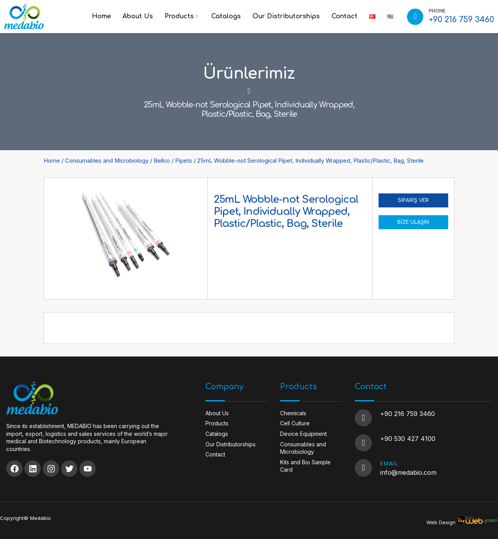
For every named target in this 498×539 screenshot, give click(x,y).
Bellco (162, 160)
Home (101, 16)
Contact (344, 16)
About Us (138, 16)
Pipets (183, 160)
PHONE (437, 10)
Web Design (441, 522)
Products (182, 16)
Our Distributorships (286, 16)
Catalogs (226, 16)
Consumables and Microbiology (107, 160)
